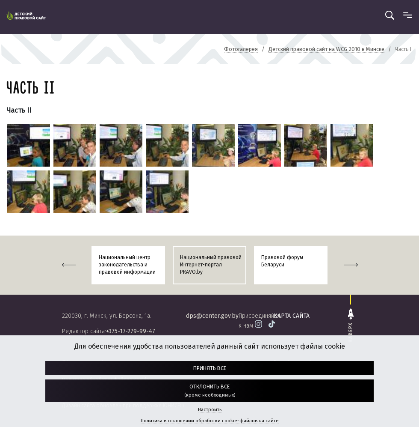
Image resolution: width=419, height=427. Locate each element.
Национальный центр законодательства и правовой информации (127, 264)
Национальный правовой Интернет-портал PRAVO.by (211, 264)
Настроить (209, 409)
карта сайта (292, 316)
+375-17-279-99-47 (130, 331)
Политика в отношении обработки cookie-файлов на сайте (210, 421)
